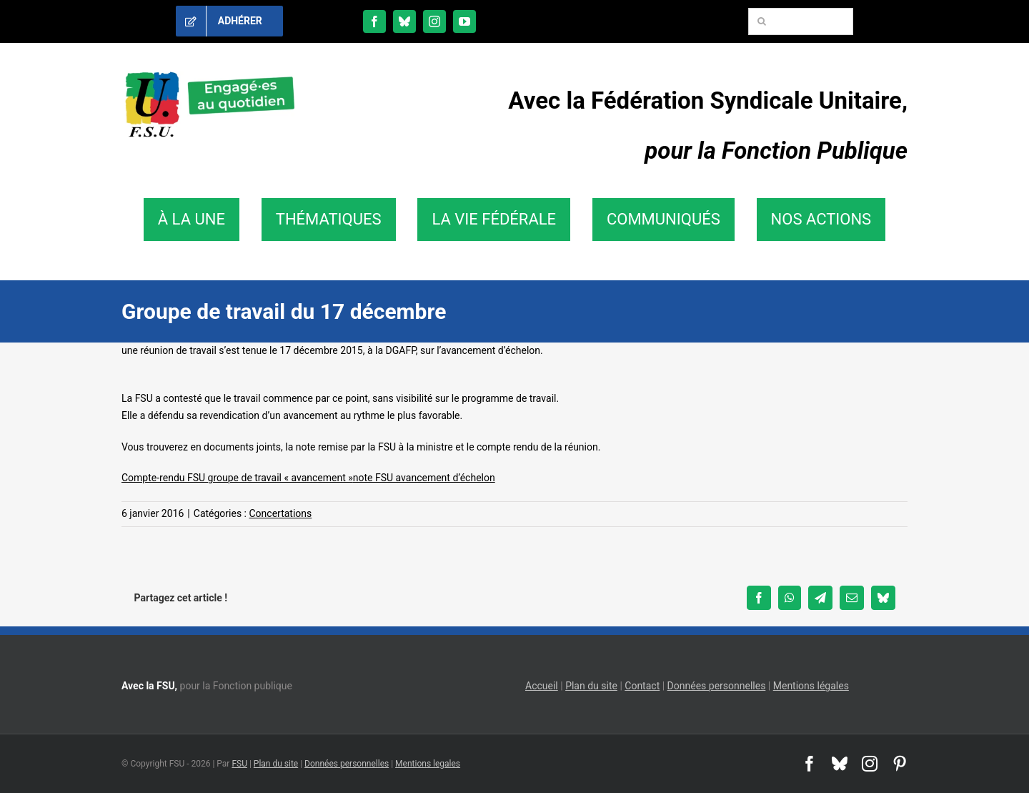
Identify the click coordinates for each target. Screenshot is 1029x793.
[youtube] (464, 21)
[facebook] (374, 21)
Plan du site (591, 685)
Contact (642, 685)
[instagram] (434, 21)
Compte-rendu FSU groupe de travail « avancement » (237, 477)
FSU (239, 764)
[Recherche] (761, 21)
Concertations (280, 513)
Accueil (541, 685)
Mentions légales (811, 685)
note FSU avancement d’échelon (424, 477)
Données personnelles (716, 685)
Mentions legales (427, 764)
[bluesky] (404, 21)
